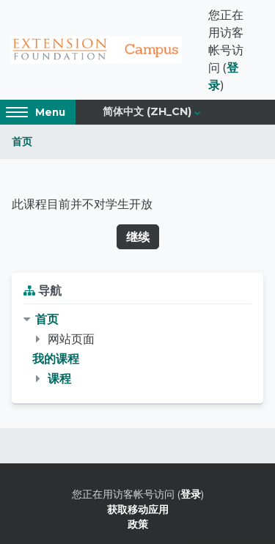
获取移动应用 (138, 509)
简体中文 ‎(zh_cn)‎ (147, 111)
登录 (190, 494)
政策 (138, 524)
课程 (59, 378)
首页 (22, 141)
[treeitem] (137, 349)
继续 (138, 237)
